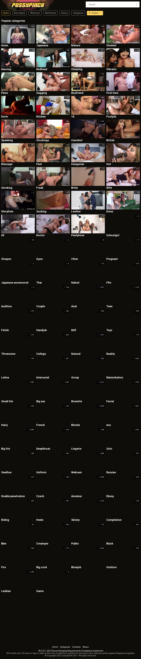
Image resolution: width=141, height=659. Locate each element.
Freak (39, 187)
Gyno (39, 259)
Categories (78, 13)
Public (75, 543)
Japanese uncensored (14, 282)
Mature (75, 45)
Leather (76, 211)
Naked (75, 282)
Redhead (41, 69)
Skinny (75, 520)
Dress (109, 211)
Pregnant (112, 259)
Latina (5, 377)
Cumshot (76, 140)
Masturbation (114, 377)
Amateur (76, 496)
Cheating (76, 69)
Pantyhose (77, 235)
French (40, 425)
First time (112, 93)
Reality (110, 354)
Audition (6, 306)
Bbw (3, 543)
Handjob (41, 330)
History (64, 13)
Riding (5, 520)
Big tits (5, 448)
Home (6, 13)
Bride (74, 187)
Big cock (41, 567)
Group (75, 377)
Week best (35, 13)
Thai (39, 282)
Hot (108, 164)
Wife (109, 187)
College (41, 354)
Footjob (111, 116)
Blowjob (76, 567)
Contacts (76, 647)
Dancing (6, 69)
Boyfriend (77, 93)
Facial (110, 401)
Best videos (19, 13)
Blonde (75, 425)
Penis (4, 93)
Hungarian (77, 164)
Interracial (42, 377)
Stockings (42, 140)
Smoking (6, 187)
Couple (40, 306)
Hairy (4, 425)
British (110, 140)
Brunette (76, 401)
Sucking (41, 211)
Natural (76, 354)
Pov (3, 567)
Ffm (108, 282)
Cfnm (74, 259)
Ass (108, 425)
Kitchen (41, 116)
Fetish (5, 330)
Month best (50, 13)
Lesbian (6, 591)
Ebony (110, 496)
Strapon (6, 259)
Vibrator (111, 69)
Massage (6, 164)
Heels (39, 520)
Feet (39, 164)
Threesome (8, 354)
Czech (40, 496)
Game (40, 591)
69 (2, 235)
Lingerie (76, 448)
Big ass (40, 401)
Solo (109, 448)
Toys (109, 330)
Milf (73, 330)
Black (109, 543)
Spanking (7, 140)
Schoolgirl (112, 235)
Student (111, 45)
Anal (74, 306)
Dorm (4, 116)
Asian (4, 45)
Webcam (76, 472)
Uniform (41, 472)
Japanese (42, 45)
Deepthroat (43, 448)
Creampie (42, 543)
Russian (111, 472)
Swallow (6, 472)
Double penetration (13, 496)
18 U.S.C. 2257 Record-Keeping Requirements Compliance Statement (70, 651)
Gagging (41, 93)
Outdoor (111, 567)
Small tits (7, 401)
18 (72, 116)
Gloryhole (7, 211)
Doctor (40, 235)
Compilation (114, 520)
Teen (109, 306)
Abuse (86, 647)
